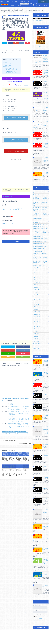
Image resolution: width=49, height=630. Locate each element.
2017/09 (36, 306)
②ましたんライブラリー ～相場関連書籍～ (40, 208)
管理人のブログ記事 (37, 46)
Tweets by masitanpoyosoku (38, 21)
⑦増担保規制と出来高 (38, 236)
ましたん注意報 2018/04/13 (24, 446)
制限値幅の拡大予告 (10, 71)
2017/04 (36, 294)
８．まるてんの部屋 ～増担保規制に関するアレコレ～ (40, 246)
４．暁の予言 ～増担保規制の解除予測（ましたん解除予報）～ (40, 193)
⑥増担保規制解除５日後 (38, 233)
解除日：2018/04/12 (11, 69)
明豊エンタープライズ (12, 436)
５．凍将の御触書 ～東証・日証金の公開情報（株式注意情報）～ (14, 434)
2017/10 (36, 308)
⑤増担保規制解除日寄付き (39, 231)
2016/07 (36, 273)
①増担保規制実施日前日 (39, 222)
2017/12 (36, 313)
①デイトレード (37, 327)
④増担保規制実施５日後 (38, 229)
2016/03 (36, 263)
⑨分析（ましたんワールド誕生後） (40, 243)
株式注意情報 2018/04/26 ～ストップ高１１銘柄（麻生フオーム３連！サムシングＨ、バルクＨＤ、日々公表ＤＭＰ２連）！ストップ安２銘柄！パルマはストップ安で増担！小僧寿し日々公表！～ (19, 422)
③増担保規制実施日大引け (39, 226)
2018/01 (36, 315)
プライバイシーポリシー (21, 626)
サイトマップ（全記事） (4, 626)
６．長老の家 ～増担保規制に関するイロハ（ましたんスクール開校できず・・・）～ (40, 201)
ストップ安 (8, 65)
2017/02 (36, 289)
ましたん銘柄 (12, 4)
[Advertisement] (16, 173)
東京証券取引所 (7, 66)
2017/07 (36, 301)
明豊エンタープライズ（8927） (10, 212)
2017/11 (36, 310)
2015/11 (36, 254)
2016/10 (36, 280)
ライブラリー (25, 4)
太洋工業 (5, 436)
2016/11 (36, 282)
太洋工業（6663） (7, 226)
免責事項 (13, 626)
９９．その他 (36, 331)
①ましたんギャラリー (38, 249)
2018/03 (36, 320)
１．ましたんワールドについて (40, 182)
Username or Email (36, 579)
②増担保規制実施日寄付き (39, 224)
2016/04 (36, 266)
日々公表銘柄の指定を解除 (11, 68)
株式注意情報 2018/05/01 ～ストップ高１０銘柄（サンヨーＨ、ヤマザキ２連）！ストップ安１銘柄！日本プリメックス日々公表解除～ (19, 411)
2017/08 (36, 303)
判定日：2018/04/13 (11, 72)
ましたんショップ (45, 4)
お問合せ (43, 1)
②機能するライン (37, 322)
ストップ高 (8, 63)
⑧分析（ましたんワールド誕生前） (40, 239)
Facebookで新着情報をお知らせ (40, 618)
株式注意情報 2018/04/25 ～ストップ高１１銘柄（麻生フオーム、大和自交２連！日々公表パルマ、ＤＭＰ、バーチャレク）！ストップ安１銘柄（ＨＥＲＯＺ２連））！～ (19, 428)
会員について (35, 593)
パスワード (35, 583)
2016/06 (36, 270)
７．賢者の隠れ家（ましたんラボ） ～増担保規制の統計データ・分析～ (40, 218)
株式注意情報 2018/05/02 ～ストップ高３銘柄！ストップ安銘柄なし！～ (19, 407)
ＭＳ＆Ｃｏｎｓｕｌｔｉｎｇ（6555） (12, 211)
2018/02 (36, 317)
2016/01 (36, 259)
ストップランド (39, 4)
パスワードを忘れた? (37, 592)
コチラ (26, 85)
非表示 (19, 59)
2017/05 (36, 296)
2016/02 (36, 261)
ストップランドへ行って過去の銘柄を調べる (16, 152)
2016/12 (36, 284)
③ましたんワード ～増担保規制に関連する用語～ (40, 211)
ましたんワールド (38, 626)
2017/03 (36, 292)
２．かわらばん (37, 184)
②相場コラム (36, 329)
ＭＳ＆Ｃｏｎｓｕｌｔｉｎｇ (23, 436)
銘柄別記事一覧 (8, 628)
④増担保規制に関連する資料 (39, 214)
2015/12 (36, 256)
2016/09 (36, 277)
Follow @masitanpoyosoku (38, 20)
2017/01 (36, 287)
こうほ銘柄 (19, 4)
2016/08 (36, 275)
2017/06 (36, 299)
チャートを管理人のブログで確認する (15, 118)
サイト (24, 234)
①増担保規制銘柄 (37, 204)
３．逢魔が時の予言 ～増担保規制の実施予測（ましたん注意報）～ (40, 189)
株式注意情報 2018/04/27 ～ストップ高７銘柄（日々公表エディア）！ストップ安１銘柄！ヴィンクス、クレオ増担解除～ (19, 416)
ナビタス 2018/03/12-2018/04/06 (9, 443)
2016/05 (36, 268)
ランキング (32, 4)
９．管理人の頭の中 (38, 324)
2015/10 (36, 252)
